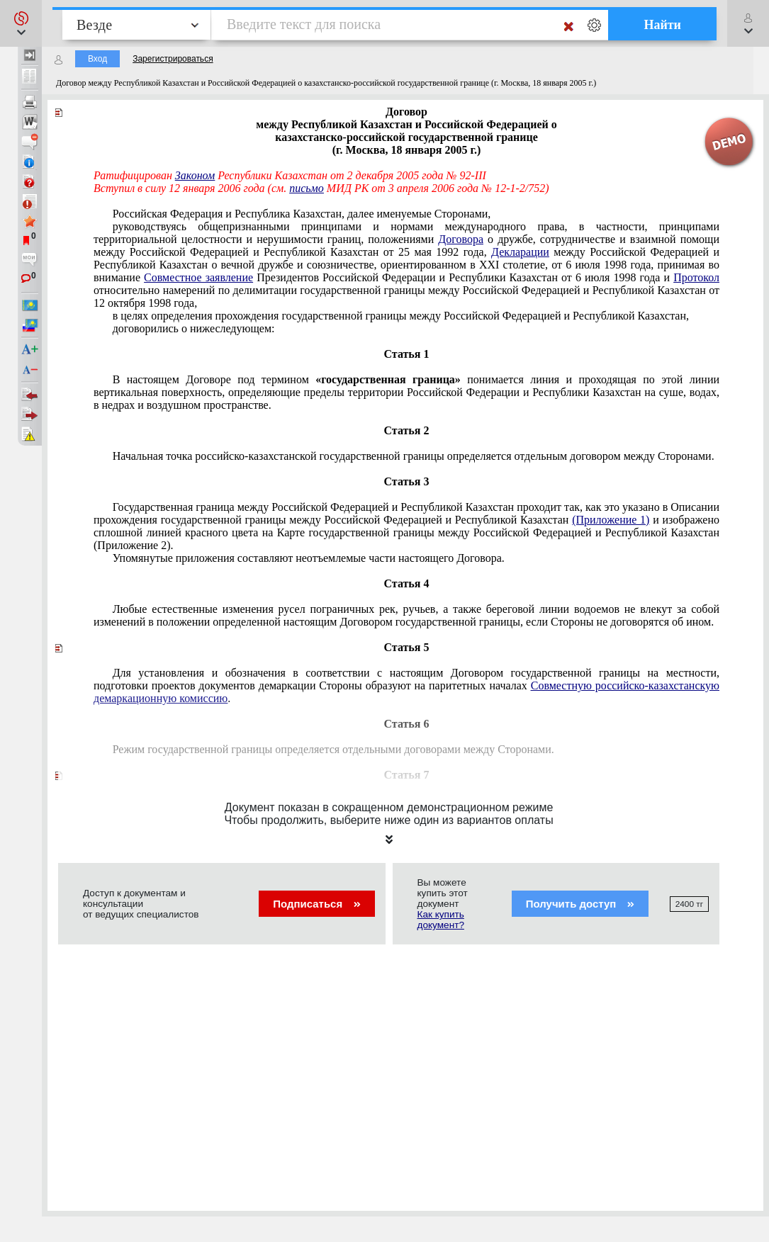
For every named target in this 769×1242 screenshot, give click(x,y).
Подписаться (316, 904)
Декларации (520, 252)
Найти (662, 25)
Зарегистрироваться (173, 59)
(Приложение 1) (610, 520)
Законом (195, 175)
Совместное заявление (198, 277)
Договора (460, 239)
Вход (97, 59)
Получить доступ (580, 904)
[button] (21, 23)
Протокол (696, 277)
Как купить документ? (440, 919)
